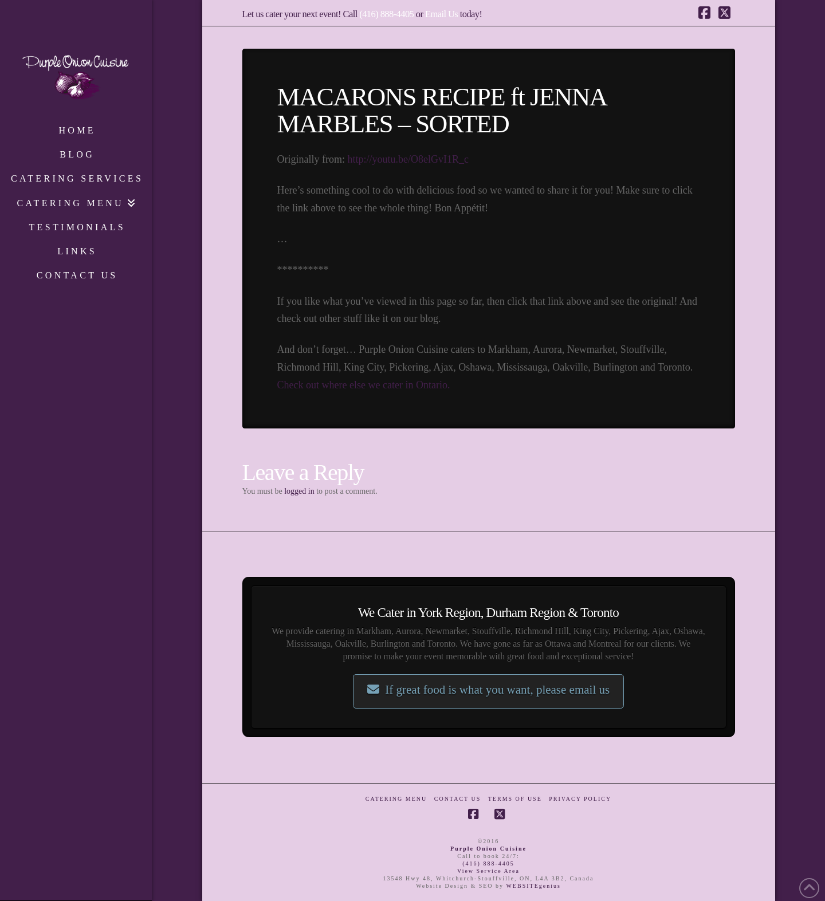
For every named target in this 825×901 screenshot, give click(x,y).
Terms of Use (515, 799)
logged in (299, 491)
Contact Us (457, 799)
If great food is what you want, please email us (488, 690)
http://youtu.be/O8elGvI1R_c (407, 159)
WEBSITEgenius (533, 886)
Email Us (441, 14)
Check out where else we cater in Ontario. (363, 385)
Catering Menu (396, 799)
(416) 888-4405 (386, 14)
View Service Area (488, 871)
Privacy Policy (580, 799)
